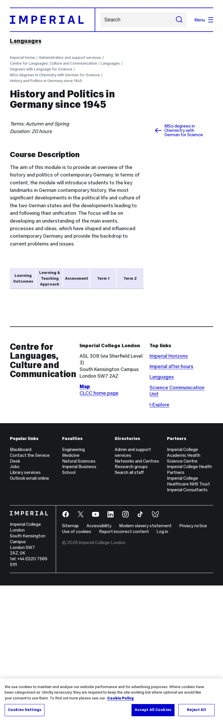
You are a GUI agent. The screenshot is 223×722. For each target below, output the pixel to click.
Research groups (131, 603)
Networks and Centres (137, 597)
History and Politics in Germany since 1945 (46, 80)
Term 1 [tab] (103, 278)
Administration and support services (70, 57)
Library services (25, 609)
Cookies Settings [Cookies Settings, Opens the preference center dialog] (24, 710)
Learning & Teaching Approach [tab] (49, 278)
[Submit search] (179, 20)
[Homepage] (52, 20)
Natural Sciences (79, 597)
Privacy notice (193, 662)
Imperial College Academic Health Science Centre (183, 591)
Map (85, 523)
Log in (162, 668)
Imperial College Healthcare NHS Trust (188, 617)
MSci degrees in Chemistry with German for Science (55, 74)
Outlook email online (29, 614)
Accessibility (99, 662)
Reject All (196, 710)
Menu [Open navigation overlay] (203, 20)
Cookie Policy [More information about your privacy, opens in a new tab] (120, 698)
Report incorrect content (124, 668)
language (37, 407)
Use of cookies (76, 668)
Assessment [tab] (76, 278)
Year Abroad (70, 407)
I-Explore (159, 541)
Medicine (71, 591)
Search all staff (129, 609)
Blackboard (20, 586)
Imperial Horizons (169, 492)
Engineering (73, 586)
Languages (26, 40)
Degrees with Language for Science (41, 69)
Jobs (14, 603)
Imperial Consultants (187, 626)
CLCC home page (99, 529)
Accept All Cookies (153, 710)
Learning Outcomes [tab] (23, 278)
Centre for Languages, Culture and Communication (53, 63)
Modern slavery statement (145, 662)
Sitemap (70, 662)
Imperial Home (22, 57)
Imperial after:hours (171, 503)
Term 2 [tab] (130, 278)
